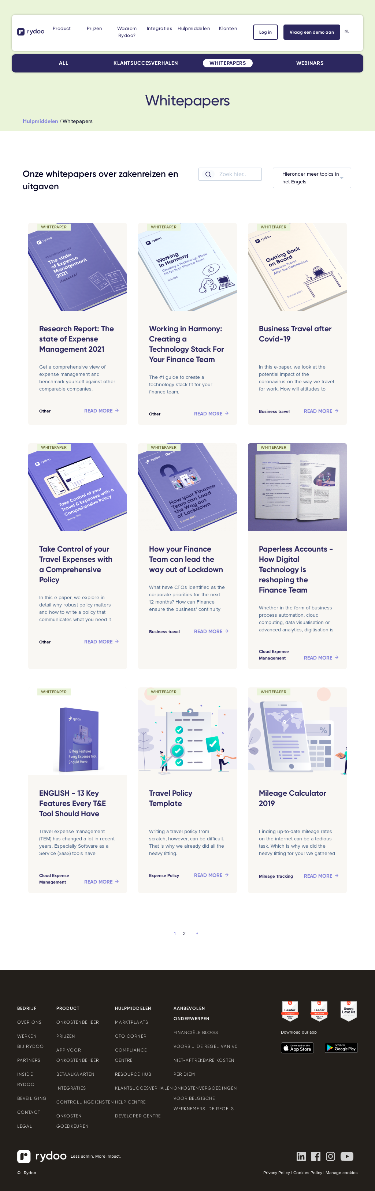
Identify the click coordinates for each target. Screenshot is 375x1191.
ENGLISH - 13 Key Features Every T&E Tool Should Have (72, 803)
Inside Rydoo (26, 1079)
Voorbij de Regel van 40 (206, 1046)
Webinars (310, 63)
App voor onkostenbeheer (77, 1055)
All (63, 63)
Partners (29, 1060)
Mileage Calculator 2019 (292, 798)
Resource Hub (133, 1074)
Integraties (159, 28)
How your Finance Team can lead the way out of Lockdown (186, 559)
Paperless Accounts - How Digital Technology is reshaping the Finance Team (296, 569)
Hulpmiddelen (194, 28)
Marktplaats (131, 1022)
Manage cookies (342, 1173)
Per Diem (185, 1074)
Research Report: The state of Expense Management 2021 (76, 339)
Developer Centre (138, 1116)
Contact (28, 1112)
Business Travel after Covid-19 (295, 334)
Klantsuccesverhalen (146, 63)
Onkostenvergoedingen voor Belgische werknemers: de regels (205, 1098)
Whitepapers (227, 63)
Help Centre (130, 1102)
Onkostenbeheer (77, 1022)
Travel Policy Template (170, 798)
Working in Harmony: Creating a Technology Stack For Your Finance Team (186, 344)
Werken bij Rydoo (30, 1041)
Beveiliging (31, 1098)
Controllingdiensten (80, 1102)
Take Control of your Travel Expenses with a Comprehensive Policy (75, 564)
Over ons (29, 1022)
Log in (265, 32)
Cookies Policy (307, 1173)
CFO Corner (130, 1036)
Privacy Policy (276, 1173)
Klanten (228, 28)
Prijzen (94, 28)
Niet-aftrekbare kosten (204, 1060)
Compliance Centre (131, 1055)
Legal (25, 1126)
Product (62, 28)
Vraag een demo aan (312, 32)
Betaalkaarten (75, 1074)
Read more (98, 411)
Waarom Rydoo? (127, 32)
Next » (197, 933)
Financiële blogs (196, 1032)
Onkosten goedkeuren (72, 1121)
